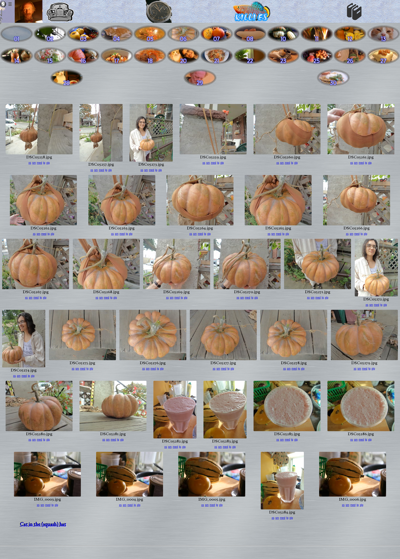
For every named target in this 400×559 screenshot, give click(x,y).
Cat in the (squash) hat (43, 524)
